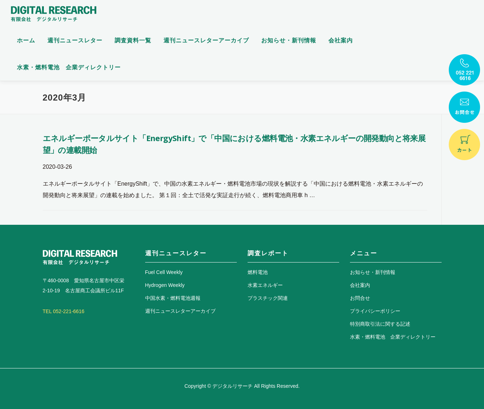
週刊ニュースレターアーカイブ (206, 40)
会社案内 (340, 40)
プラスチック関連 (268, 298)
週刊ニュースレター (74, 40)
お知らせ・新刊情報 (288, 40)
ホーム (26, 40)
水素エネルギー (265, 285)
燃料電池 (258, 272)
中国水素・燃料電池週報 (172, 298)
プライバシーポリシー (375, 311)
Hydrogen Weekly (165, 285)
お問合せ (360, 298)
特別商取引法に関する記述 (380, 324)
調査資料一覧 (133, 40)
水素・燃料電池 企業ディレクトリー (69, 67)
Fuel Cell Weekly (164, 272)
